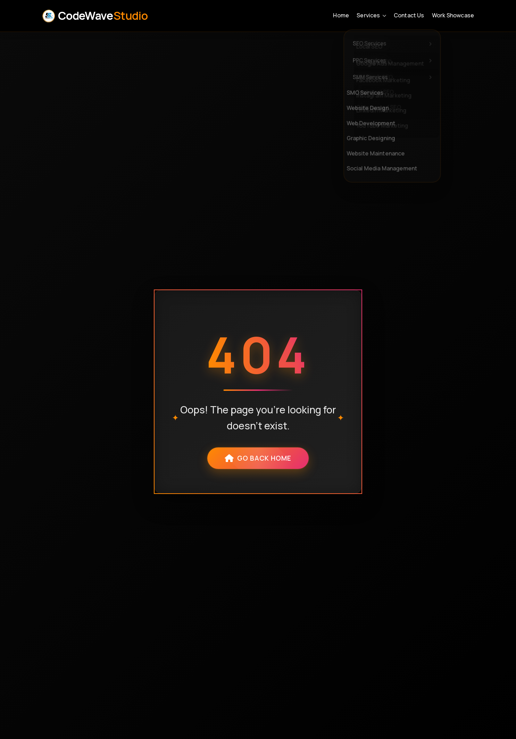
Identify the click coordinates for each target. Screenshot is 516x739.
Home (341, 15)
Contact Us (409, 15)
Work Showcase (453, 15)
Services (371, 15)
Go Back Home (258, 458)
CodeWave (95, 16)
